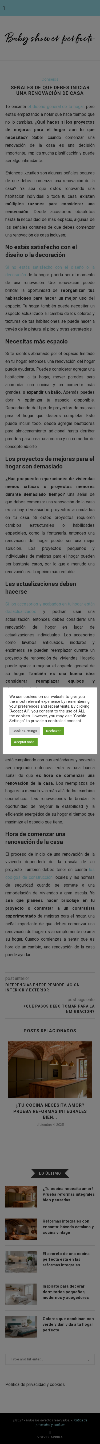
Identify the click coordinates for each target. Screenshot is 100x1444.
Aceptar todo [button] (24, 742)
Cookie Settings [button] (25, 731)
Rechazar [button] (53, 731)
